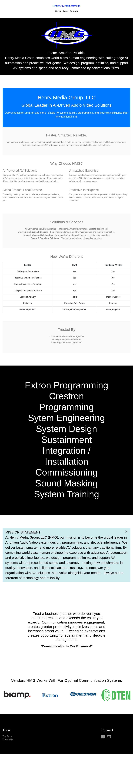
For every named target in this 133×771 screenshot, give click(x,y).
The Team (7, 736)
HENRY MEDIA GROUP (66, 6)
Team (65, 11)
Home (58, 11)
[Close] (126, 531)
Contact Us (8, 739)
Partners (74, 11)
